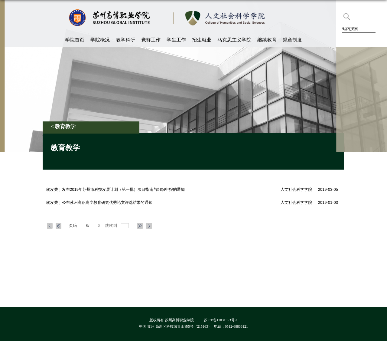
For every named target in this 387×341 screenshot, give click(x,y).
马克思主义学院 (234, 39)
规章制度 (292, 39)
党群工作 (151, 39)
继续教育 (267, 39)
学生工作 (176, 39)
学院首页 (74, 39)
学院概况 (100, 39)
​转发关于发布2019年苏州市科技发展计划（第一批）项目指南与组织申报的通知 (115, 189)
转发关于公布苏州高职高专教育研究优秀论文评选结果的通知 (99, 202)
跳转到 (111, 225)
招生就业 (201, 39)
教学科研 (125, 39)
